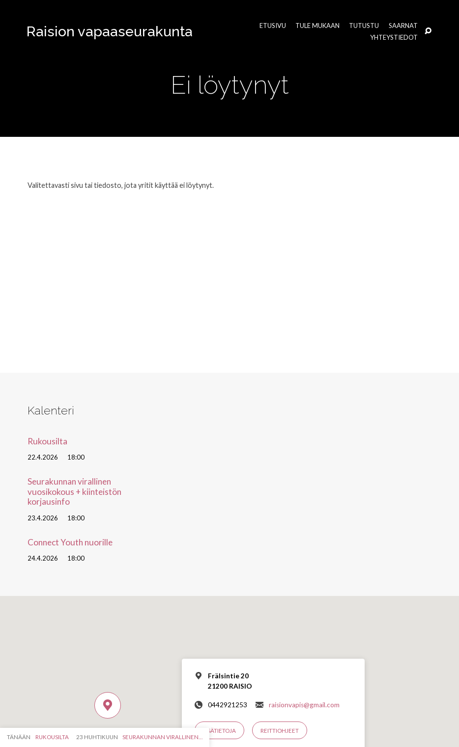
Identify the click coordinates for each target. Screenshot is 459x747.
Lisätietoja (219, 730)
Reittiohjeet (279, 730)
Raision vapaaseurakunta (110, 31)
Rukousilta (47, 441)
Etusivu (272, 26)
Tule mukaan (317, 26)
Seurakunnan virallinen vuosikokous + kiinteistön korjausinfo (74, 491)
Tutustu (364, 26)
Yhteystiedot (394, 37)
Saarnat (403, 26)
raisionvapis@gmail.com (304, 705)
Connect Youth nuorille (70, 542)
